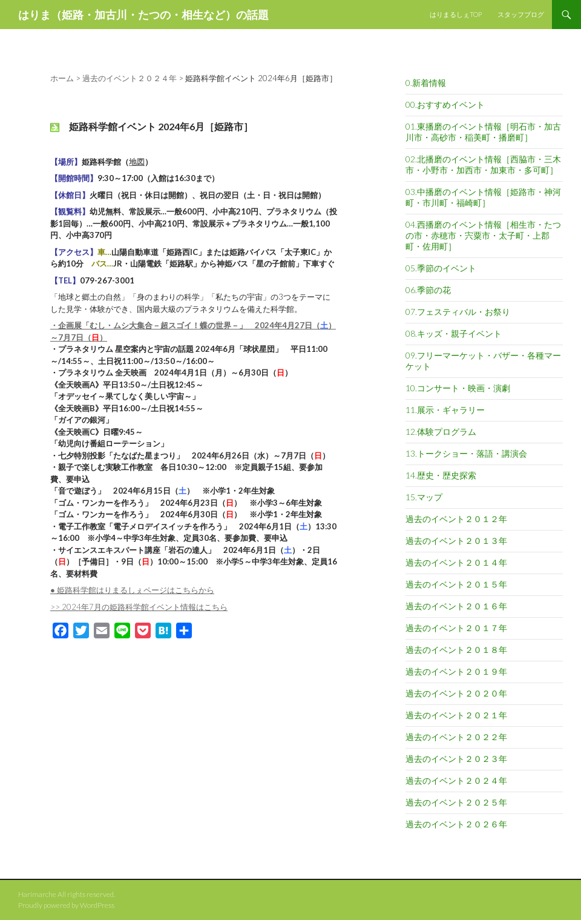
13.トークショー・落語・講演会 (466, 453)
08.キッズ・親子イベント (453, 333)
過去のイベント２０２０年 (456, 693)
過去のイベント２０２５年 (456, 802)
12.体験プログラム (440, 431)
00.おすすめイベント (445, 104)
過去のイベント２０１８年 (456, 649)
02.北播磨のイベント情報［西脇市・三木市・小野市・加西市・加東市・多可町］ (483, 164)
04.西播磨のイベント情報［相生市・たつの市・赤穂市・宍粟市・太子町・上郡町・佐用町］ (483, 235)
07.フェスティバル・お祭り (457, 311)
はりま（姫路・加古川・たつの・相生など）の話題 (143, 14)
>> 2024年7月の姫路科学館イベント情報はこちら (139, 607)
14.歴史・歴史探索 (440, 475)
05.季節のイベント (440, 268)
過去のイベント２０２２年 (456, 737)
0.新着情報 (425, 83)
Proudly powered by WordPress (66, 905)
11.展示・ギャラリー (445, 410)
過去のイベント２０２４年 (456, 780)
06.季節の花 (428, 290)
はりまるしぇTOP (456, 14)
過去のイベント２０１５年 (456, 584)
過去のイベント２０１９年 (456, 671)
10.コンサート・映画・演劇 (457, 388)
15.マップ (423, 497)
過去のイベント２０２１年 (456, 715)
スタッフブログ (520, 14)
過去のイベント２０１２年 (456, 519)
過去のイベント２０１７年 (456, 628)
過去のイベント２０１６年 (456, 606)
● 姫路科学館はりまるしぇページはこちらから (132, 590)
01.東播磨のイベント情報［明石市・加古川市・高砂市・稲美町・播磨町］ (483, 131)
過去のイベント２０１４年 (456, 562)
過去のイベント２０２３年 (456, 758)
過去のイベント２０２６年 (456, 824)
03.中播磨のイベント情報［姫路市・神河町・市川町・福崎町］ (483, 197)
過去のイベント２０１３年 (456, 540)
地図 (137, 162)
